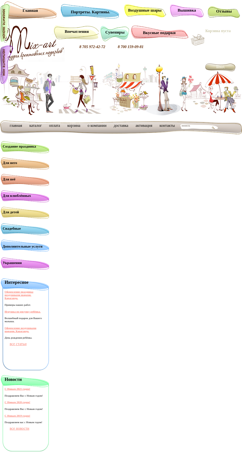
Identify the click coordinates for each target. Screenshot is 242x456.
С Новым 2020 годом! (17, 402)
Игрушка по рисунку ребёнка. (23, 311)
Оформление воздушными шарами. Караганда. (20, 330)
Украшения (12, 263)
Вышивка (187, 10)
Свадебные (12, 228)
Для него (10, 163)
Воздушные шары (144, 10)
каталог (35, 125)
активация (144, 125)
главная (16, 125)
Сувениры (114, 32)
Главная (30, 10)
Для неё (9, 179)
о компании (97, 125)
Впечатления (77, 31)
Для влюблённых (17, 196)
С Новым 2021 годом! (17, 388)
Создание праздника (19, 146)
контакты (167, 125)
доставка (121, 125)
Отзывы (224, 11)
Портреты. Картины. (90, 12)
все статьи (18, 344)
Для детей (11, 212)
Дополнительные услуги (22, 246)
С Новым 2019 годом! (17, 415)
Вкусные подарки (159, 32)
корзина (73, 125)
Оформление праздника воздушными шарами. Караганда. (19, 294)
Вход (220, 66)
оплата (54, 125)
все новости (19, 428)
